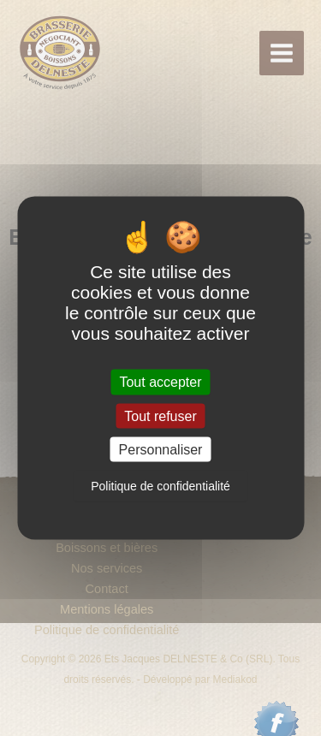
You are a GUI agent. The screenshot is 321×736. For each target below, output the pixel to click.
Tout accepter (160, 382)
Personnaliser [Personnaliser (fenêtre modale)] (161, 449)
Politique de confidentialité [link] (160, 485)
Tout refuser (160, 415)
